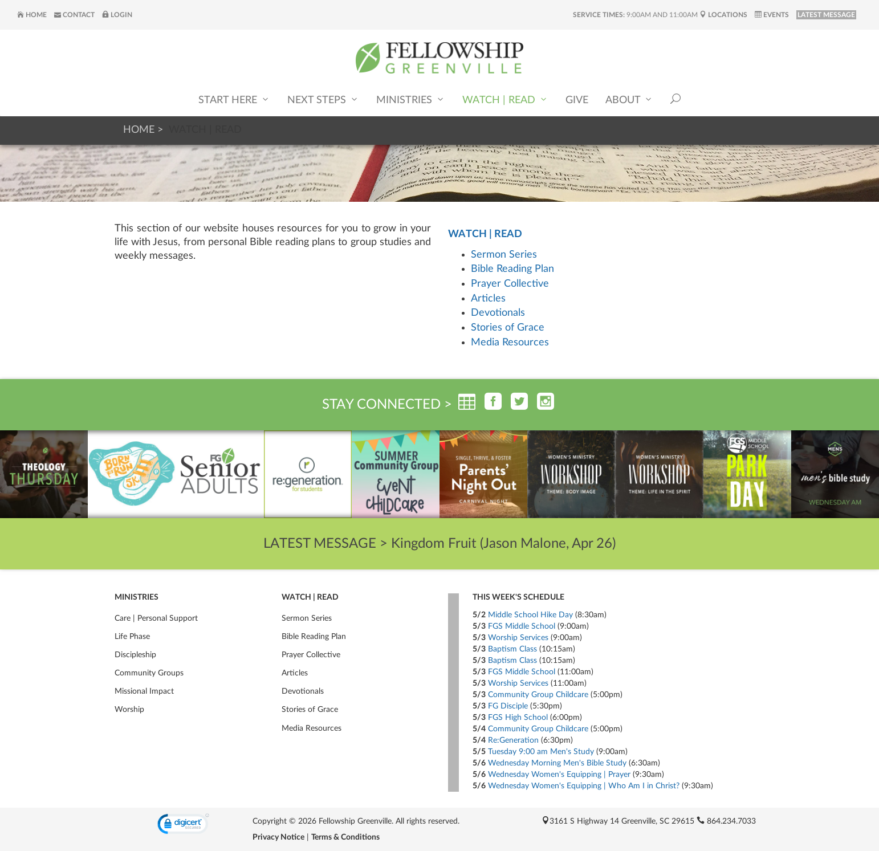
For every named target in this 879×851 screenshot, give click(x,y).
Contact (74, 14)
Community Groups (149, 673)
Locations (723, 14)
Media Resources (510, 342)
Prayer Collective (510, 284)
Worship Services (518, 638)
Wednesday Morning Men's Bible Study (557, 763)
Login (117, 14)
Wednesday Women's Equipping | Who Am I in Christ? (583, 786)
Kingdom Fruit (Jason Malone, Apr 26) (503, 544)
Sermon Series (504, 255)
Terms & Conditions (345, 837)
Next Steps (323, 100)
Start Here (234, 100)
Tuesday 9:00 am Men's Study (541, 752)
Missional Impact (144, 691)
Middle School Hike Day (530, 615)
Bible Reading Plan (512, 269)
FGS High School (518, 718)
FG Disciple (508, 706)
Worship (129, 710)
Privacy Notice (278, 837)
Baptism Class (512, 649)
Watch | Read (505, 100)
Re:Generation (513, 740)
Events (772, 14)
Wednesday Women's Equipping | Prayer (559, 775)
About (629, 100)
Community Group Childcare (538, 695)
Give (576, 101)
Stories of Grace (507, 328)
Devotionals (498, 313)
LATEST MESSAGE (826, 14)
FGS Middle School (521, 626)
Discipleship (135, 655)
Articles (488, 299)
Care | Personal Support (156, 618)
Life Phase (132, 637)
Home (32, 14)
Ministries (410, 100)
